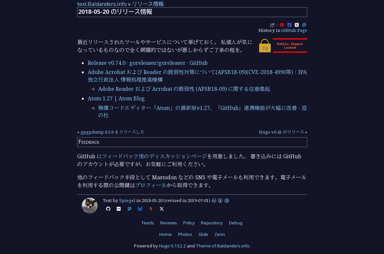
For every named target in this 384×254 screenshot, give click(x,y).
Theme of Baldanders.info (222, 246)
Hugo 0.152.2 (172, 246)
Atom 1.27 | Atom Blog (116, 98)
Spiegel (127, 200)
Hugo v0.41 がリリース (281, 132)
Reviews (168, 223)
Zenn (220, 234)
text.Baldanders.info (102, 4)
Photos (185, 234)
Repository (212, 223)
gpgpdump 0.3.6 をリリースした (112, 132)
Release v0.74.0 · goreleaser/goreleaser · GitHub (148, 62)
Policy (189, 223)
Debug (235, 223)
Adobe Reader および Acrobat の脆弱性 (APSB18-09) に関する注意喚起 (184, 88)
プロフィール (151, 185)
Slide (203, 234)
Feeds (148, 223)
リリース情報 (148, 4)
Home (165, 234)
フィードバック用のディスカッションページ (154, 156)
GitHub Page (294, 30)
